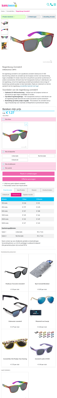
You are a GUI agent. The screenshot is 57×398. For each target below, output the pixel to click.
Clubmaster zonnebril (15, 321)
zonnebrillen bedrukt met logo (29, 86)
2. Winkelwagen (32, 17)
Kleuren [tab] (34, 190)
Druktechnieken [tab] (47, 190)
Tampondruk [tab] (16, 195)
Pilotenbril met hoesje (42, 321)
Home (3, 11)
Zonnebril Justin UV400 (42, 359)
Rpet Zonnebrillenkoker (42, 284)
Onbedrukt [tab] (5, 195)
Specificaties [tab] (21, 190)
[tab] (28, 119)
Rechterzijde (42, 156)
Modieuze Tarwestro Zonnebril (15, 284)
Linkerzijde (15, 156)
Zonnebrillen (10, 11)
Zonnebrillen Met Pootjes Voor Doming (15, 359)
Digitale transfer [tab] (28, 195)
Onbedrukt (15, 160)
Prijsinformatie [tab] (7, 190)
